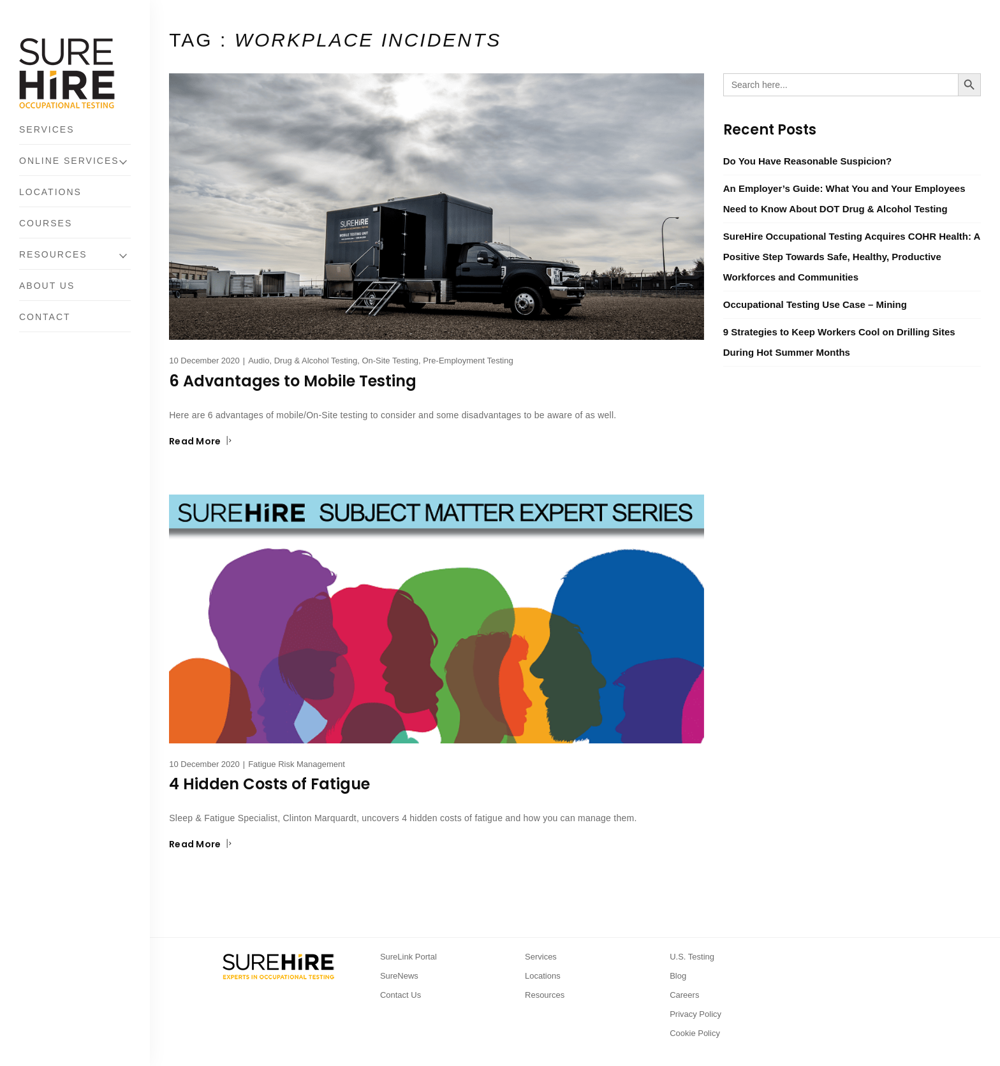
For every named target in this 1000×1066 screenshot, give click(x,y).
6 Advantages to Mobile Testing (292, 380)
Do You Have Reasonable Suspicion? (807, 161)
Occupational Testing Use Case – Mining (815, 304)
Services (47, 129)
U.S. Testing (692, 956)
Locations (50, 192)
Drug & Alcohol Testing (316, 360)
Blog (678, 976)
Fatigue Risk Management (296, 764)
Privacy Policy (695, 1014)
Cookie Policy (695, 1033)
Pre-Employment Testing (468, 360)
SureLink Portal (408, 956)
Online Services (69, 161)
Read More (200, 441)
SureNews (399, 976)
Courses (45, 223)
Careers (684, 995)
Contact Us (400, 995)
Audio (258, 360)
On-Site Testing (390, 360)
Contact (45, 317)
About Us (47, 286)
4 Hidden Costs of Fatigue (269, 783)
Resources (53, 254)
